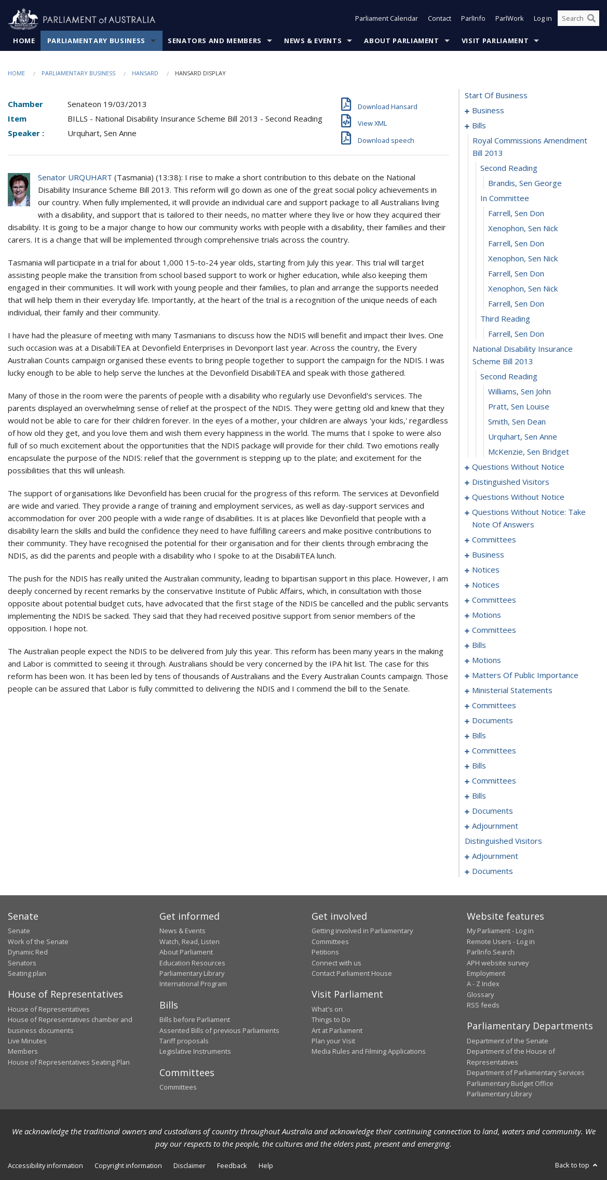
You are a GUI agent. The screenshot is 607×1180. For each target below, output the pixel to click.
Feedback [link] (232, 1166)
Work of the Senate (38, 941)
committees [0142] (494, 781)
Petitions (325, 952)
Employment (486, 973)
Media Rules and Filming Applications (369, 1051)
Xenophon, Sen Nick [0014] (523, 259)
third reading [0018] (505, 319)
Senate (19, 931)
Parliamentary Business (96, 41)
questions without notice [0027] (518, 467)
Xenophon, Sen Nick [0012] (523, 228)
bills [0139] (479, 766)
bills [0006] (479, 126)
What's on (327, 1009)
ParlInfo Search (491, 952)
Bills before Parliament (194, 1020)
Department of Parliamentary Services (526, 1073)
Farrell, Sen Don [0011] (516, 213)
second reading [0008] (508, 168)
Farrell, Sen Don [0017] (516, 304)
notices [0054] (486, 570)
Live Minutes (27, 1041)
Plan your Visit (333, 1041)
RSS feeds (483, 1005)
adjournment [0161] (495, 826)
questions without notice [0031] (518, 497)
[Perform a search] (591, 20)
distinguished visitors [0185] (503, 841)
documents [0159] (492, 811)
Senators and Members (215, 41)
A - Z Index (483, 984)
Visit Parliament (495, 41)
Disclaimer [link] (189, 1166)
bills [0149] (479, 796)
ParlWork (509, 19)
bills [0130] (479, 736)
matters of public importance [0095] (525, 675)
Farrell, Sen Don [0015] (516, 274)
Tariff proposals (184, 1041)
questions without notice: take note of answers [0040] (529, 518)
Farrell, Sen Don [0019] (516, 334)
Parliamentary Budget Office (510, 1083)
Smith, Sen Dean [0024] (517, 422)
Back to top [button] (577, 1165)
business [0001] (488, 110)
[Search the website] (578, 20)
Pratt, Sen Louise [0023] (518, 407)
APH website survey (498, 962)
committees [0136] (494, 751)
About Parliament (401, 41)
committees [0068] (494, 630)
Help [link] (266, 1166)
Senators (22, 962)
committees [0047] (494, 540)
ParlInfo (473, 19)
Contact (439, 19)
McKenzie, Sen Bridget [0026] (528, 452)
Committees (178, 1087)
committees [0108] (494, 705)
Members (23, 1051)
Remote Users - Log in (501, 941)
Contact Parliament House (352, 973)
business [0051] (488, 555)
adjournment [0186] (495, 856)
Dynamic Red (28, 952)
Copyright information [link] (128, 1166)
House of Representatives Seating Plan (69, 1062)
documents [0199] (492, 871)
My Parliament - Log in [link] (500, 931)
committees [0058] (494, 600)
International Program (193, 984)
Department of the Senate (507, 1041)
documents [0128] (492, 720)
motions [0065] (486, 615)
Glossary (480, 994)
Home (24, 41)
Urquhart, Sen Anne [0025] (522, 437)
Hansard (145, 73)
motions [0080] (486, 660)
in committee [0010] (504, 198)
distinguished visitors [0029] (510, 482)
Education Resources (192, 962)
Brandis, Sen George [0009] (525, 183)
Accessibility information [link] (45, 1166)
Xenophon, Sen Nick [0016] (523, 289)
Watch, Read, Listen (189, 941)
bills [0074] (479, 645)
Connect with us (336, 962)
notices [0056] (486, 585)
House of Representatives (49, 1009)
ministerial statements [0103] (512, 690)
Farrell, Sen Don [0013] (516, 243)
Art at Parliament (337, 1030)
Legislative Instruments (195, 1051)
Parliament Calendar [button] (386, 19)
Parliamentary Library (191, 973)
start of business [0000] (496, 95)
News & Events (313, 41)
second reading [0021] (508, 377)
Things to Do (331, 1020)
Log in (543, 19)
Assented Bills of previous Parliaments (219, 1030)
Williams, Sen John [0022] (519, 392)
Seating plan (27, 973)
